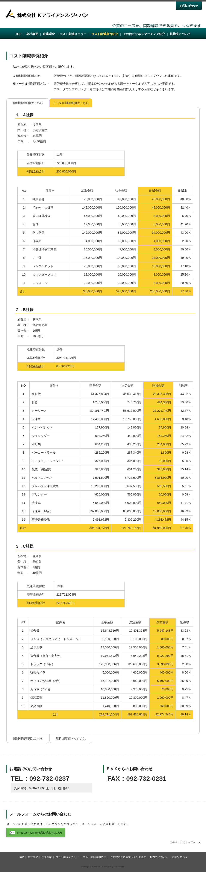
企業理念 (49, 34)
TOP (18, 34)
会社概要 (32, 34)
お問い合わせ (189, 6)
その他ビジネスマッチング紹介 (144, 34)
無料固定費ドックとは (71, 738)
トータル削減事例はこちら (71, 103)
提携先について (180, 34)
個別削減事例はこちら (28, 103)
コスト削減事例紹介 (104, 34)
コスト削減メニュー (72, 34)
